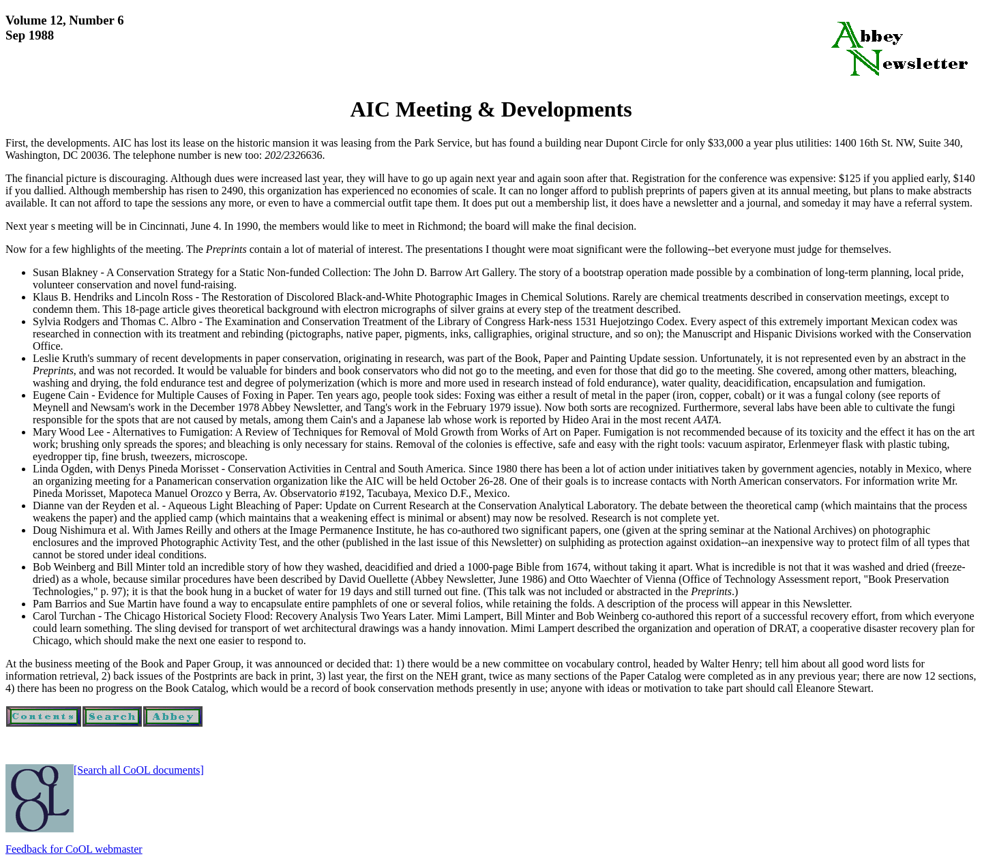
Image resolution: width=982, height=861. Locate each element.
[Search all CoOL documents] (139, 770)
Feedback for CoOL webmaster (74, 849)
